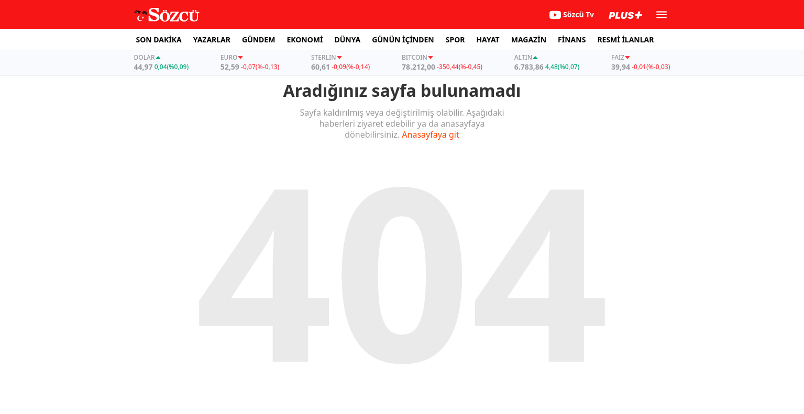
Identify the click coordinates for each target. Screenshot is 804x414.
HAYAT (487, 39)
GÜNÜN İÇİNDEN (403, 39)
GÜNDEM (258, 39)
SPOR (455, 39)
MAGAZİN (528, 39)
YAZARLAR (211, 39)
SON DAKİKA (159, 39)
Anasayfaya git (430, 134)
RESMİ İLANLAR (625, 39)
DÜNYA (347, 39)
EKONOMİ (305, 39)
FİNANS (572, 39)
